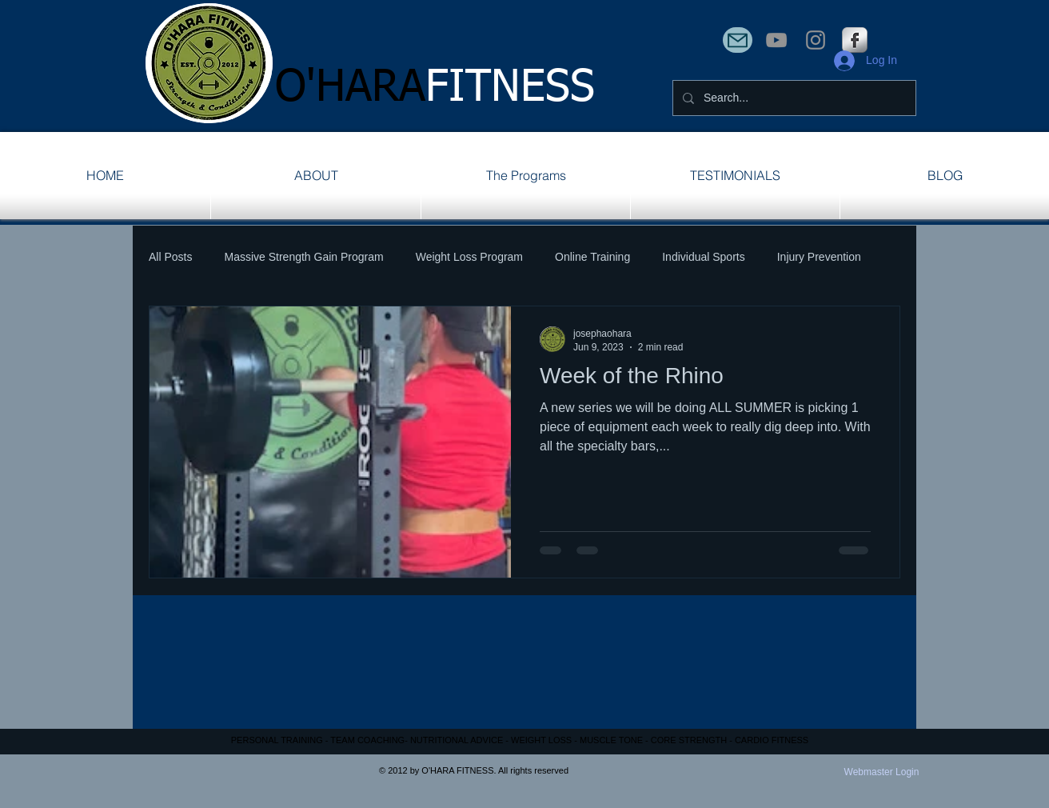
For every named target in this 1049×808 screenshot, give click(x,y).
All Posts (170, 256)
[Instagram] (815, 40)
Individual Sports (703, 256)
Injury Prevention (819, 256)
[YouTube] (776, 40)
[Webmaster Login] (881, 773)
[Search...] (793, 98)
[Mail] (737, 40)
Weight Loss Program (469, 256)
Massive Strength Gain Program (303, 256)
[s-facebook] (855, 40)
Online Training (592, 256)
